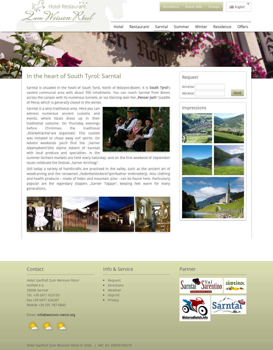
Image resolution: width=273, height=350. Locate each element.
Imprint (114, 295)
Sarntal (161, 26)
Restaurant (139, 26)
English (238, 6)
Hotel (118, 26)
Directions (116, 285)
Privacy (113, 300)
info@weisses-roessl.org (56, 314)
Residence (171, 6)
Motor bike (193, 6)
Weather (114, 290)
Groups (214, 6)
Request (114, 280)
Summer (181, 26)
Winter (201, 26)
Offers (242, 26)
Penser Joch (147, 97)
